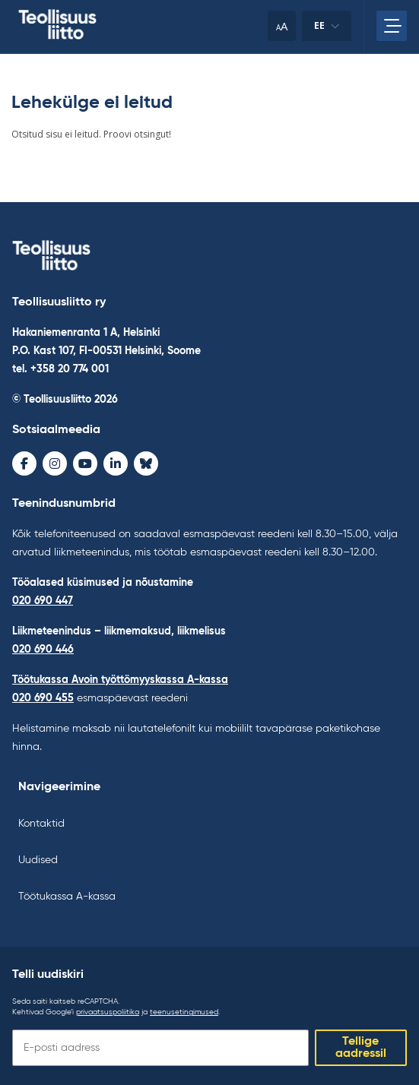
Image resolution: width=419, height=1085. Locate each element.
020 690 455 (43, 698)
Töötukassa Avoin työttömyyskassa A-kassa (120, 680)
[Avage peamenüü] (391, 26)
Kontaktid (41, 823)
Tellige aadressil (360, 1048)
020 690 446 (43, 649)
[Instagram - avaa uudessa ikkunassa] (55, 463)
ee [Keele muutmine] (326, 30)
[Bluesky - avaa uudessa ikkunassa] (146, 463)
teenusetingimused (184, 1012)
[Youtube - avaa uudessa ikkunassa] (85, 463)
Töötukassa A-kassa (67, 896)
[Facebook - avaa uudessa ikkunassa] (24, 463)
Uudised (38, 860)
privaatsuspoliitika (107, 1012)
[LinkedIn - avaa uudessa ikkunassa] (115, 463)
